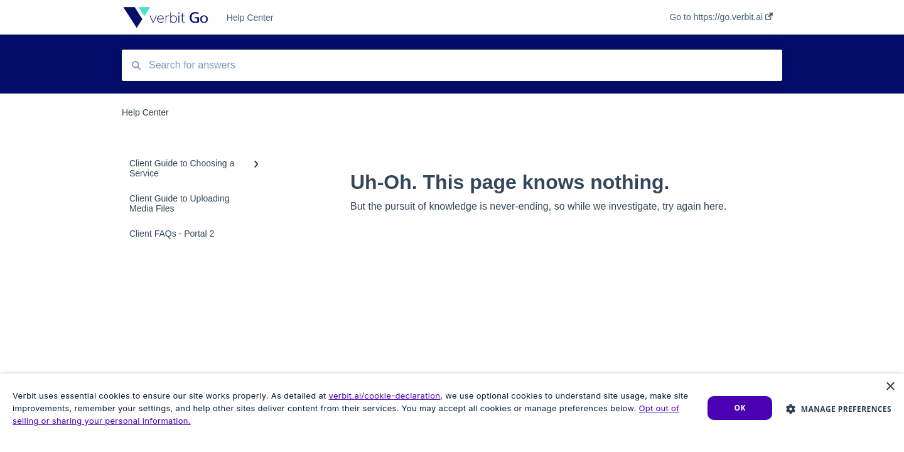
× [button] (890, 387)
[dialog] (452, 413)
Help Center (250, 18)
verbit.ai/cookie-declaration (385, 395)
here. (715, 206)
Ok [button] (740, 407)
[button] (838, 408)
